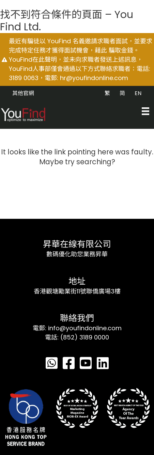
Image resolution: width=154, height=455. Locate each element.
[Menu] (145, 111)
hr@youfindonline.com (94, 78)
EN (138, 93)
